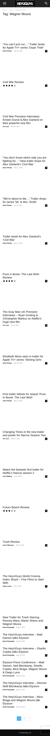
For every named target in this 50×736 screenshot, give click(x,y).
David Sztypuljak (8, 627)
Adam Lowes (7, 586)
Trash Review (11, 541)
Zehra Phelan (7, 51)
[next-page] (30, 718)
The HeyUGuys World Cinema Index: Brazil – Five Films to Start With (23, 579)
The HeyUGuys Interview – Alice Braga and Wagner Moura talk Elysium (23, 700)
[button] (4, 3)
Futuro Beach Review (16, 507)
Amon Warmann (8, 545)
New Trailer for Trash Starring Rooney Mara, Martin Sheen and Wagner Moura (23, 620)
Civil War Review (13, 82)
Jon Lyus (6, 126)
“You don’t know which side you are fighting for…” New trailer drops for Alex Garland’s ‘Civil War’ (24, 161)
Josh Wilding (7, 476)
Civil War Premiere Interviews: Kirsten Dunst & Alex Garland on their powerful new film (23, 120)
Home (5, 10)
